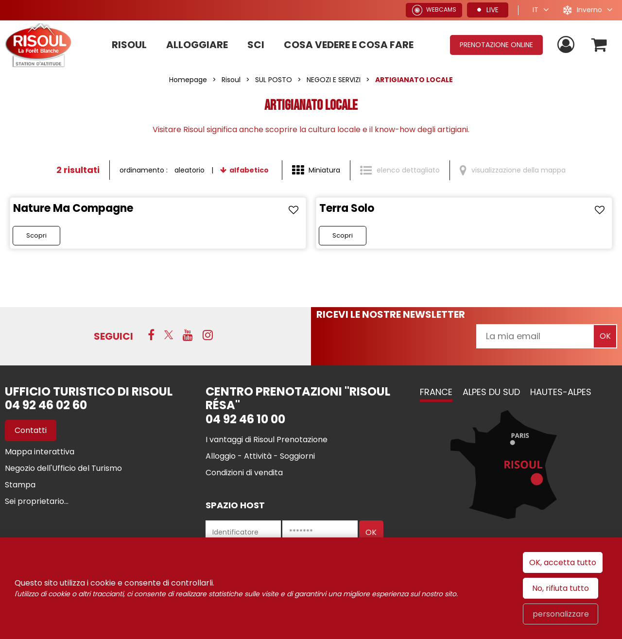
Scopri (36, 235)
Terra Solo (346, 208)
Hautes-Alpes (560, 392)
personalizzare (561, 614)
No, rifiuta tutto (560, 588)
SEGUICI (113, 336)
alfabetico (249, 170)
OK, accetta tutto (562, 562)
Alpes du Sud (491, 392)
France (436, 392)
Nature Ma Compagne (73, 208)
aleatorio (189, 170)
